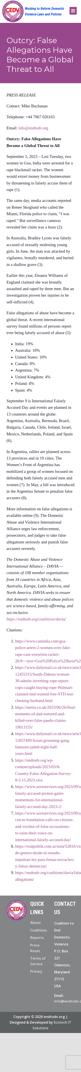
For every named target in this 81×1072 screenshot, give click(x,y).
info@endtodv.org (33, 128)
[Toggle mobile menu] (73, 11)
